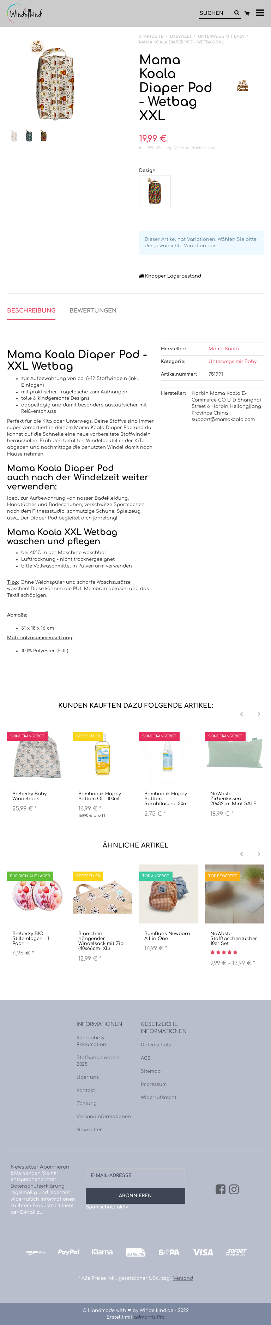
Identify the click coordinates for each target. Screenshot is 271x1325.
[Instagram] (234, 1190)
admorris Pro (149, 1317)
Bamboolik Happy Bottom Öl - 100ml (99, 796)
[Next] (259, 714)
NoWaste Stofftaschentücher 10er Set (233, 938)
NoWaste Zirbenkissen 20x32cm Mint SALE (233, 799)
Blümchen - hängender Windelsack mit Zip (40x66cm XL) (101, 941)
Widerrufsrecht (158, 1097)
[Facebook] (220, 1190)
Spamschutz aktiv (107, 1207)
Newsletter (89, 1129)
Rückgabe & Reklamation (91, 1041)
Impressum (154, 1084)
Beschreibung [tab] (31, 311)
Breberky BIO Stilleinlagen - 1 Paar (30, 938)
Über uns (88, 1077)
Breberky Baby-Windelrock (30, 796)
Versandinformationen (103, 1116)
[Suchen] (215, 13)
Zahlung (87, 1103)
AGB (146, 1058)
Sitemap (151, 1071)
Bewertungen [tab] (93, 311)
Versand (182, 148)
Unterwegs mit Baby (233, 361)
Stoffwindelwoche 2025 (98, 1061)
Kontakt (86, 1090)
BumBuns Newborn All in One (167, 936)
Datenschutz (156, 1044)
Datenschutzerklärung (38, 1186)
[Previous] (241, 714)
